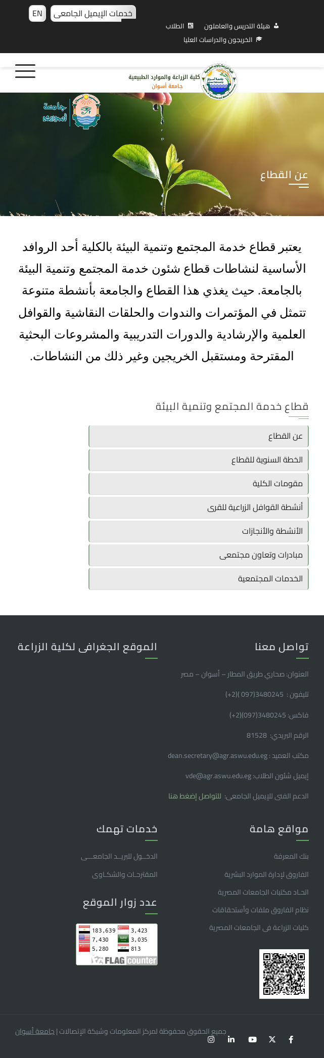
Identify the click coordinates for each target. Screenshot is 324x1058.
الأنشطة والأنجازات (272, 530)
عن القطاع (285, 435)
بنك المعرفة (291, 856)
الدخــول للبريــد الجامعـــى (119, 856)
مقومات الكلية (278, 483)
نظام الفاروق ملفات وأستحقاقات (260, 909)
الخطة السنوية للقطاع (267, 459)
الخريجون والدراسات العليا (218, 39)
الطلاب (175, 25)
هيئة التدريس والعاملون (237, 25)
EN (37, 13)
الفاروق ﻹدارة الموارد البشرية (266, 874)
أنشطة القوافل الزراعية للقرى (255, 507)
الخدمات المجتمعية (270, 578)
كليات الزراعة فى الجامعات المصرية (259, 927)
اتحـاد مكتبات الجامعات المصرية (263, 892)
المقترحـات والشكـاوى (125, 874)
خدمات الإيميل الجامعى (93, 13)
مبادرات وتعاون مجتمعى (261, 554)
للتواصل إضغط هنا (195, 795)
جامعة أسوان (35, 1031)
